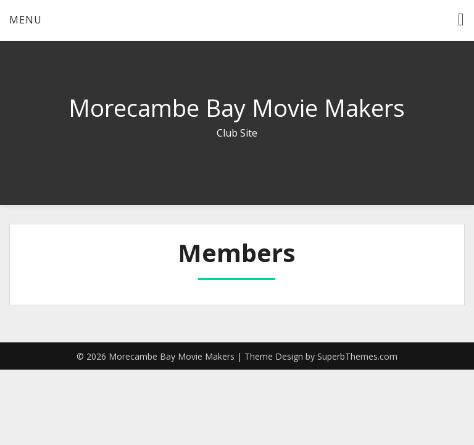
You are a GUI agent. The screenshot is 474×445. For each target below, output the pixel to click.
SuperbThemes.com (357, 356)
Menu (25, 20)
